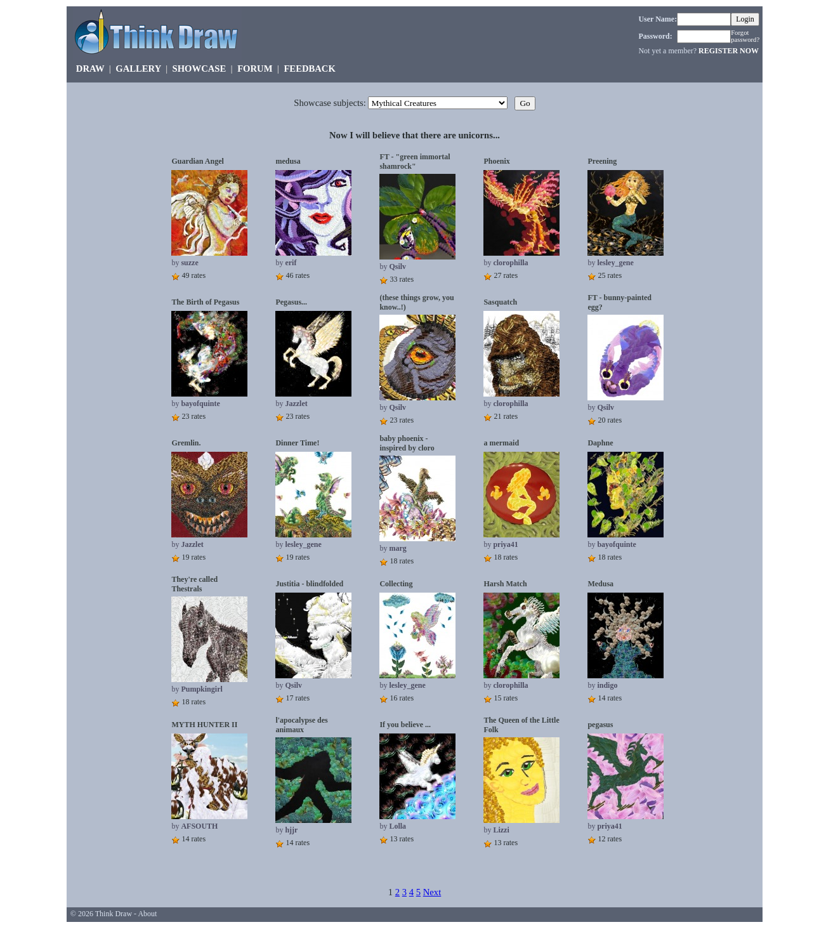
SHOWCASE (199, 68)
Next (432, 892)
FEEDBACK (309, 68)
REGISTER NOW (728, 50)
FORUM (254, 68)
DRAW (90, 68)
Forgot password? (745, 36)
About (147, 913)
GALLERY (138, 68)
